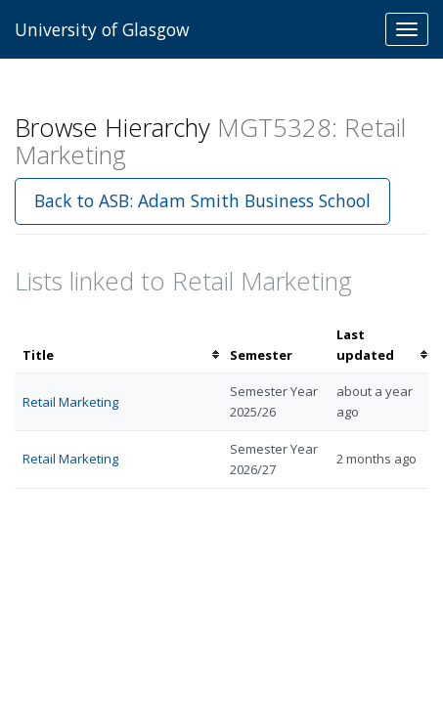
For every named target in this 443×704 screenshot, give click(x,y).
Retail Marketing (70, 402)
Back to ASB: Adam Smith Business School (202, 200)
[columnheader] (118, 345)
